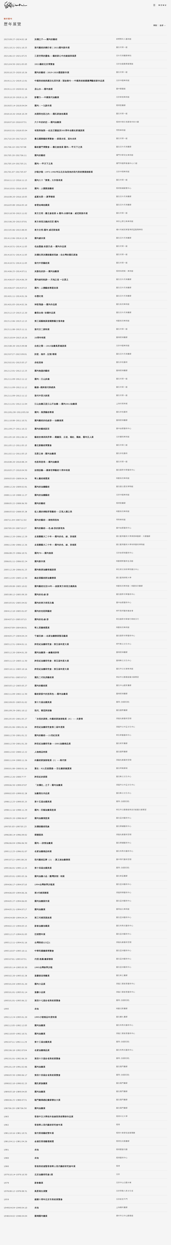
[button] (163, 25)
